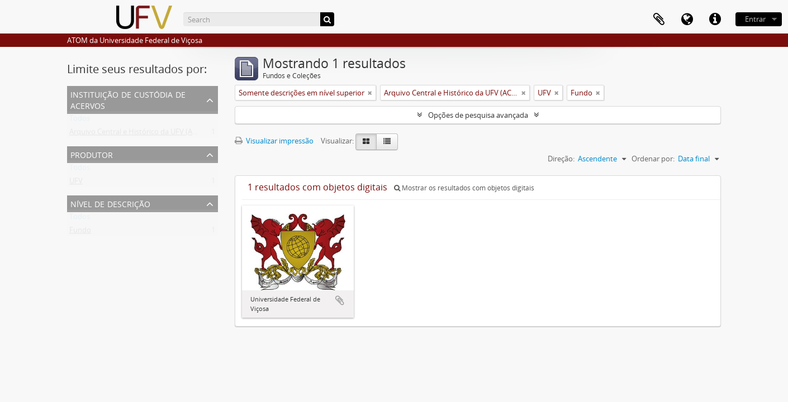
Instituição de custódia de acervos (128, 99)
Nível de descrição (110, 202)
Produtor (91, 153)
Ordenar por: (653, 159)
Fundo (80, 232)
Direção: (561, 159)
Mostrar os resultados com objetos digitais (464, 188)
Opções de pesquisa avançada (478, 115)
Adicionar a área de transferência (339, 300)
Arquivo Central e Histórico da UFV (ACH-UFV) (144, 134)
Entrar (755, 19)
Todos (79, 121)
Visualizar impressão (274, 141)
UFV (76, 183)
